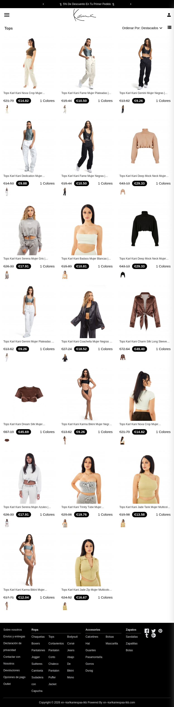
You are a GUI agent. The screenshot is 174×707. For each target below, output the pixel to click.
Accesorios (92, 629)
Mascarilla (112, 643)
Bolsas (110, 636)
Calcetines (91, 636)
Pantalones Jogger (38, 654)
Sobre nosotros (12, 629)
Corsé (70, 643)
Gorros (89, 663)
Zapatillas (132, 643)
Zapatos (131, 629)
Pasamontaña (93, 657)
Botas (129, 650)
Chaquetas (38, 636)
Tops (51, 636)
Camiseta (37, 670)
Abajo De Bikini (70, 663)
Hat (87, 643)
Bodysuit (72, 636)
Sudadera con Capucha (37, 684)
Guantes (90, 650)
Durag (89, 670)
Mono (70, 677)
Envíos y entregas (14, 636)
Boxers (35, 643)
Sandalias (132, 636)
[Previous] (43, 4)
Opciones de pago (14, 677)
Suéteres (36, 663)
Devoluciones (11, 670)
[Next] (130, 4)
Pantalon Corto (53, 654)
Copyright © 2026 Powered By (71, 702)
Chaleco (53, 663)
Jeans (70, 650)
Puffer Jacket (52, 681)
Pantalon (53, 670)
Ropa (34, 629)
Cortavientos (56, 643)
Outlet (7, 684)
